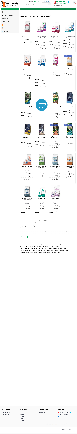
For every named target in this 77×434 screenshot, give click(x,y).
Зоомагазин (22, 11)
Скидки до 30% (37, 1)
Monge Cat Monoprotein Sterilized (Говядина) (27, 34)
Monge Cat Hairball (41, 198)
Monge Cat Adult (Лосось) (27, 166)
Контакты (22, 416)
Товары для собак (10, 12)
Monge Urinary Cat (41, 67)
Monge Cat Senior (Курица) (27, 67)
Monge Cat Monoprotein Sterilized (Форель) (27, 199)
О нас (21, 418)
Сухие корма (38, 11)
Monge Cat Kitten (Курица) (69, 33)
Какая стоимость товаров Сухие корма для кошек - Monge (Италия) (40, 252)
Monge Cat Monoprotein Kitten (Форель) (55, 167)
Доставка (5, 31)
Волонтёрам (5, 18)
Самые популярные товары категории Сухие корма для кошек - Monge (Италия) (44, 250)
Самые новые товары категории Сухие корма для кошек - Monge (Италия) (43, 244)
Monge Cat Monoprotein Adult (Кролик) (41, 167)
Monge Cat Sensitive (55, 67)
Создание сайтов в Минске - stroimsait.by (68, 429)
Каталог (10, 9)
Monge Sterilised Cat (55, 198)
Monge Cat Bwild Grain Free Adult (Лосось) (55, 137)
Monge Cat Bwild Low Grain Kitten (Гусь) (41, 137)
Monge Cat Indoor (55, 33)
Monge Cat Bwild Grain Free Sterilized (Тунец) (27, 105)
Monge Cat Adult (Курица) (41, 33)
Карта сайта (42, 412)
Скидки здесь (6, 25)
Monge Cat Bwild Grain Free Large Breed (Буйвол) (55, 105)
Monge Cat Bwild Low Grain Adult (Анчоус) (69, 105)
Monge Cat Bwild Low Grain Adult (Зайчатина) (27, 137)
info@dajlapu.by (63, 416)
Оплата (4, 28)
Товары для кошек (10, 15)
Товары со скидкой (5, 414)
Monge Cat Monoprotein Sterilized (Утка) (69, 167)
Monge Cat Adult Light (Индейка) (69, 67)
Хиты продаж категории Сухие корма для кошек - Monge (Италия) (40, 246)
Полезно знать (5, 21)
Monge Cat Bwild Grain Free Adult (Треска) (69, 137)
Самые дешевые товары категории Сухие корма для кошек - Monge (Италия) (43, 248)
